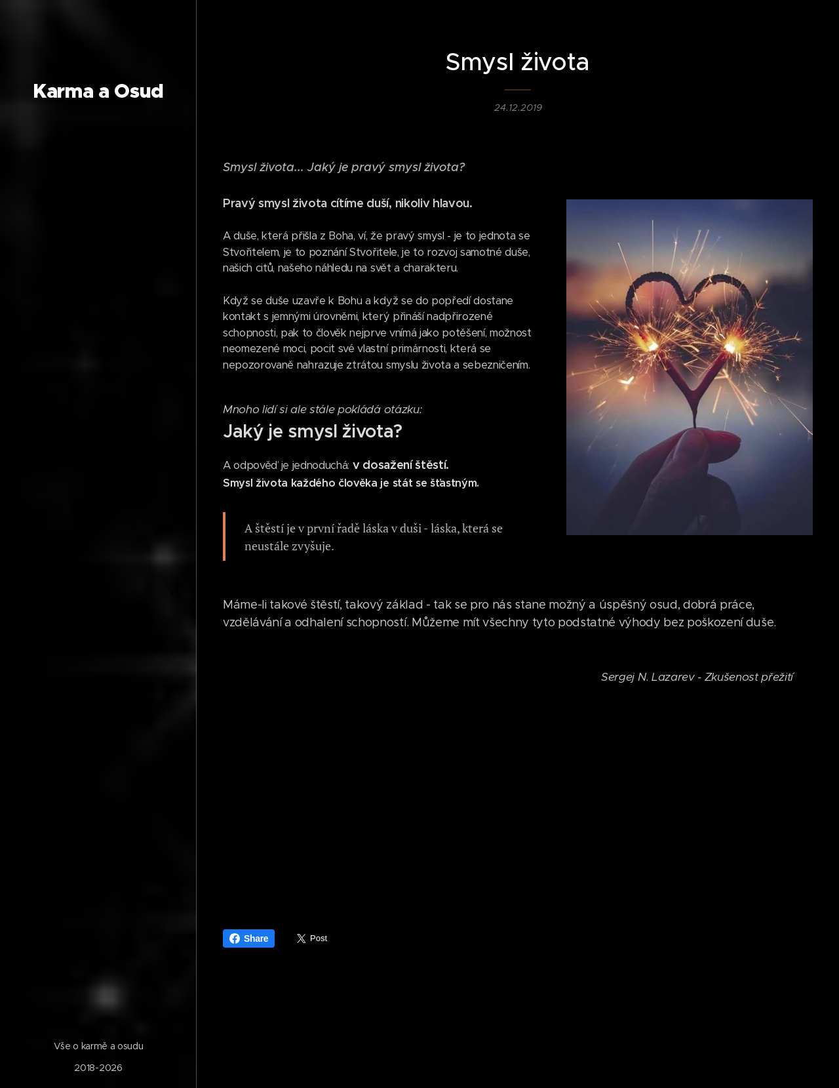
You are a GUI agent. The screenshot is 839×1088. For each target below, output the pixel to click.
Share (248, 938)
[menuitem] (98, 408)
